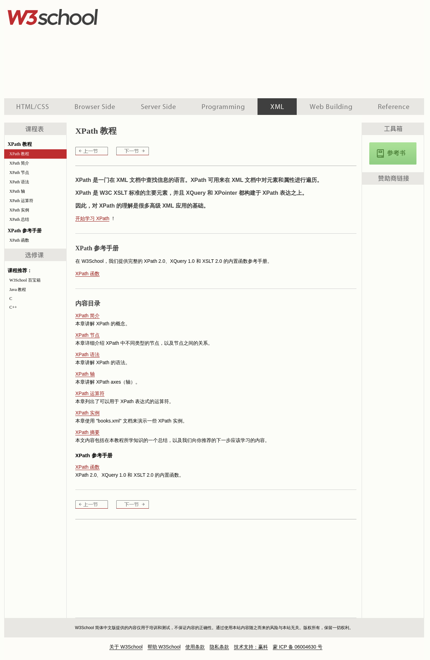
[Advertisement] (215, 48)
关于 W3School (126, 647)
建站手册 (331, 106)
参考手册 (394, 106)
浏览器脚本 (95, 106)
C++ (13, 307)
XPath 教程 (19, 153)
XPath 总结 (19, 219)
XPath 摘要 (87, 432)
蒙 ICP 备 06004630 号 (297, 647)
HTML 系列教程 (33, 106)
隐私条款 (219, 647)
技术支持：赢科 (251, 647)
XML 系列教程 (277, 106)
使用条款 (195, 647)
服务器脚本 (158, 106)
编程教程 (223, 106)
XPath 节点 (19, 172)
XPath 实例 (19, 210)
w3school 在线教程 (68, 15)
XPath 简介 (19, 163)
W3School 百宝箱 (25, 280)
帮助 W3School (164, 647)
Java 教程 (17, 289)
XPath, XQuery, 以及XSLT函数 (392, 153)
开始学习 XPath (92, 218)
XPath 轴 (17, 191)
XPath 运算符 (21, 200)
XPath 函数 (19, 240)
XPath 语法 (19, 181)
